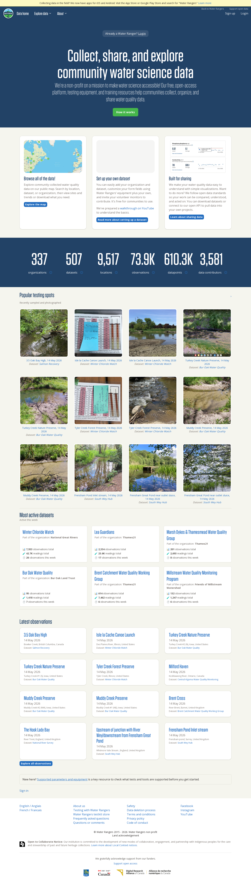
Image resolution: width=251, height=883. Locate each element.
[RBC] (86, 872)
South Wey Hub (103, 498)
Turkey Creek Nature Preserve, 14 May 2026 (207, 362)
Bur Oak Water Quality (212, 367)
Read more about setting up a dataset (122, 219)
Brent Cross (177, 698)
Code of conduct (137, 823)
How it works (125, 112)
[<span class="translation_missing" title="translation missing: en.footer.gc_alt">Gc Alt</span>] (104, 872)
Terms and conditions (141, 814)
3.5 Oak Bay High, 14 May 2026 (44, 360)
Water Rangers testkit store (91, 814)
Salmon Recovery (49, 364)
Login (244, 13)
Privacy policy (135, 818)
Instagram (187, 810)
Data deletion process (141, 810)
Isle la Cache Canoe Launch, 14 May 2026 (98, 360)
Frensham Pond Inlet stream (188, 730)
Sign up (230, 13)
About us (79, 806)
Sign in (24, 791)
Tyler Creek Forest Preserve (115, 666)
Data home (23, 13)
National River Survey (43, 742)
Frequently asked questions (91, 818)
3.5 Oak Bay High (35, 635)
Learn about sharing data (186, 217)
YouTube (187, 814)
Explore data (43, 13)
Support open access (125, 863)
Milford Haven (178, 666)
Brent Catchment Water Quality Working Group (201, 711)
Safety (131, 806)
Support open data (238, 8)
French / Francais (31, 810)
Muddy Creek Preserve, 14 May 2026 (207, 428)
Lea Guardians (104, 532)
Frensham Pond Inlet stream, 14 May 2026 (98, 495)
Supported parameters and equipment (62, 779)
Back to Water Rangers (212, 8)
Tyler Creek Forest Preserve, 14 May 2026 (98, 428)
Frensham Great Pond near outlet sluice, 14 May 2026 (153, 497)
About (62, 13)
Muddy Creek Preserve (39, 698)
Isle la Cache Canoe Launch (115, 635)
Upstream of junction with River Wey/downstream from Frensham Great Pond (123, 735)
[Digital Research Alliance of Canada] (143, 872)
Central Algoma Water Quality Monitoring (198, 679)
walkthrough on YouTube (137, 208)
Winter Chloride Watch (103, 364)
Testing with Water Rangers (91, 810)
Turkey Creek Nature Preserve (189, 635)
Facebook (187, 806)
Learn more (204, 3)
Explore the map (35, 204)
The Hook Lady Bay (37, 730)
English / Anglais (30, 806)
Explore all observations (36, 763)
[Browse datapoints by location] (177, 258)
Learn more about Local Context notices (114, 845)
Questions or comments (89, 823)
